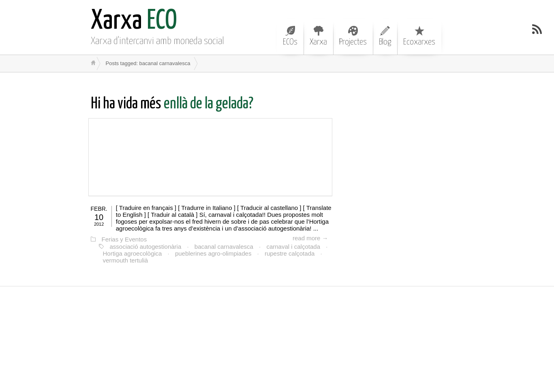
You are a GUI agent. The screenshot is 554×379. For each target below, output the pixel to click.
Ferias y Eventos (124, 239)
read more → (310, 238)
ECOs (290, 36)
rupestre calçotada (289, 253)
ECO (134, 21)
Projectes (353, 36)
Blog (385, 36)
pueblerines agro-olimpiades (213, 253)
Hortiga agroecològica (132, 253)
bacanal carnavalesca (224, 246)
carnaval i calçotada (293, 246)
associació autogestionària (146, 246)
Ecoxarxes (419, 36)
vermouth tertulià (125, 260)
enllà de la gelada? (172, 104)
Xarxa (318, 36)
